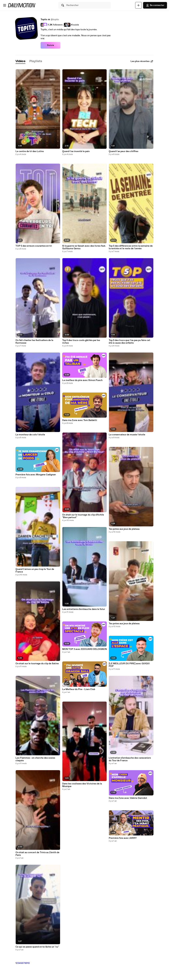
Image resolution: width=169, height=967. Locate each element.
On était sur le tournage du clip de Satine (37, 663)
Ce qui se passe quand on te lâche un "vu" (37, 947)
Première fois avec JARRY (123, 838)
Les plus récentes (142, 61)
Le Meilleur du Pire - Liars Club (78, 689)
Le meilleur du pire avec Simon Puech (82, 380)
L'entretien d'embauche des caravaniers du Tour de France (130, 759)
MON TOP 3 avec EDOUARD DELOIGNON (84, 649)
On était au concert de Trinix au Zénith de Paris (37, 853)
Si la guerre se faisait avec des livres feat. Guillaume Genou (84, 247)
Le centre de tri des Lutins (30, 151)
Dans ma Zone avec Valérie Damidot (128, 798)
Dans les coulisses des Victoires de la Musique (82, 785)
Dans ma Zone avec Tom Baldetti (79, 420)
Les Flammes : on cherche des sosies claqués (35, 759)
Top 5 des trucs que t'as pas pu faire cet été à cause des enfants (129, 341)
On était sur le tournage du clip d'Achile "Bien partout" (83, 516)
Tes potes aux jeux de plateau (124, 529)
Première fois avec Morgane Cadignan (36, 474)
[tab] (20, 61)
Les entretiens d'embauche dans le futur (83, 609)
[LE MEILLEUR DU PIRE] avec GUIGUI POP (129, 665)
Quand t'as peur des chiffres (123, 151)
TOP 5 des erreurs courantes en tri (34, 246)
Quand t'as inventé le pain (76, 151)
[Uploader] (138, 5)
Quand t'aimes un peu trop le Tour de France (35, 570)
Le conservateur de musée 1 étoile (127, 434)
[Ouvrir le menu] (4, 5)
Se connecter (155, 5)
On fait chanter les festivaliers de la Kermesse (34, 341)
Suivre (50, 45)
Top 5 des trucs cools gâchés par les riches (81, 341)
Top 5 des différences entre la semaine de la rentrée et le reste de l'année (131, 247)
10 (28, 963)
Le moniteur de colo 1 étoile (30, 434)
